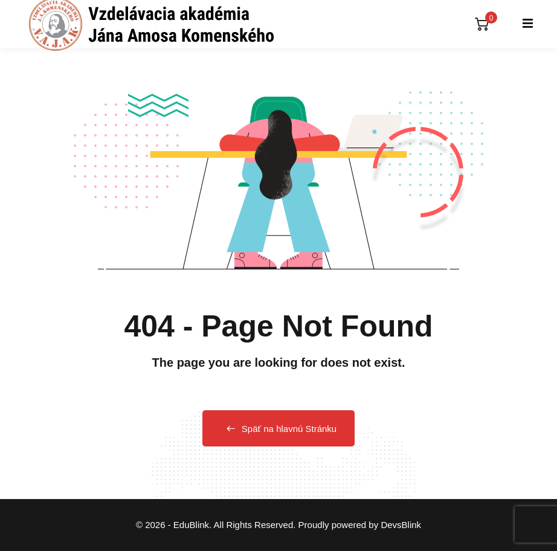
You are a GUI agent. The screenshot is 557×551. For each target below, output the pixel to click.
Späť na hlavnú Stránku (278, 429)
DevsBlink (401, 525)
